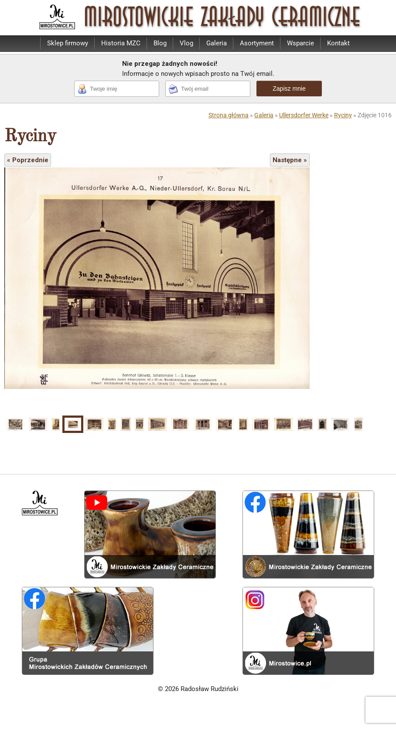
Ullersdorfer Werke (303, 115)
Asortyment (257, 43)
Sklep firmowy (67, 43)
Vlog (186, 43)
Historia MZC (120, 43)
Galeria (216, 43)
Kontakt (338, 43)
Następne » (290, 160)
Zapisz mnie (289, 88)
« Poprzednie (27, 160)
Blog (160, 43)
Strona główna (228, 115)
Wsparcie (300, 43)
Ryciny (343, 115)
